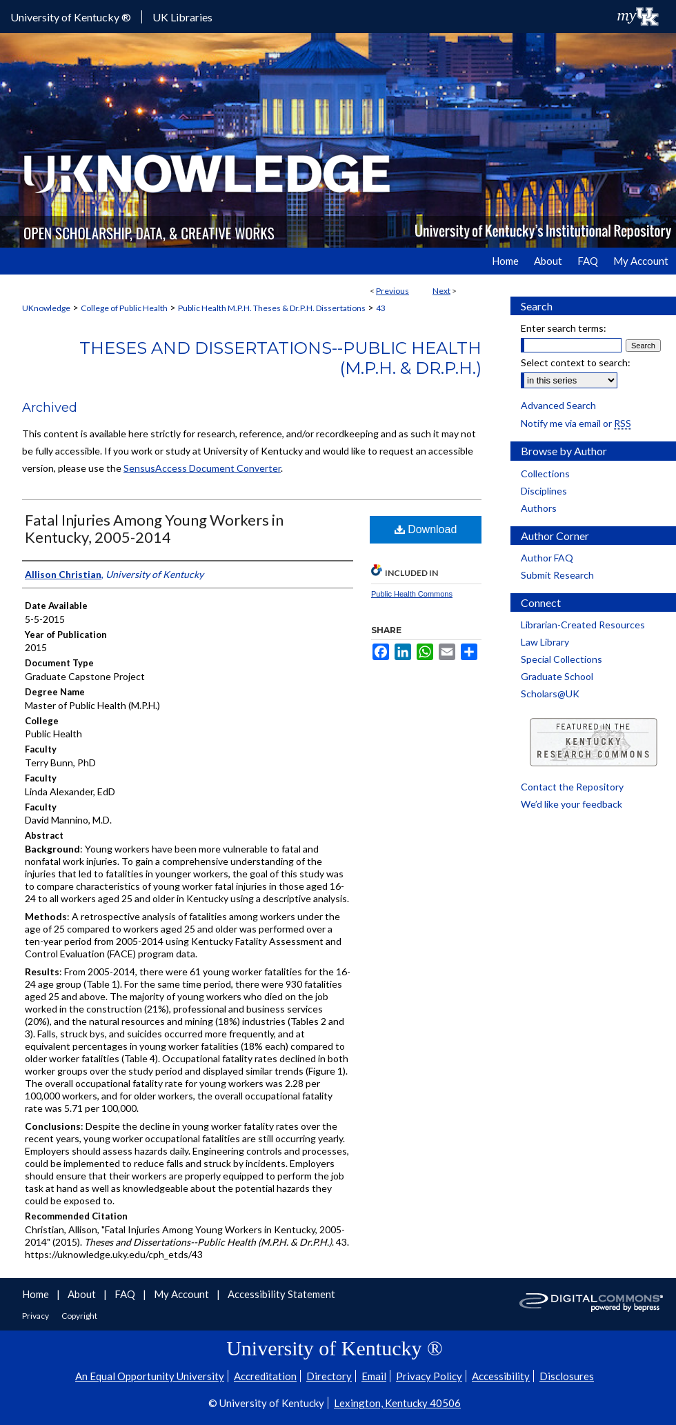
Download (426, 529)
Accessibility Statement (281, 1294)
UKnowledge (46, 308)
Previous (392, 291)
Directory (329, 1376)
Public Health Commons (412, 594)
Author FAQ (547, 558)
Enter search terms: (563, 328)
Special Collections (561, 659)
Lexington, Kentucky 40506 (397, 1403)
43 (381, 308)
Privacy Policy (429, 1376)
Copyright (79, 1316)
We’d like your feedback (571, 804)
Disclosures (566, 1376)
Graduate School (557, 676)
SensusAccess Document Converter (202, 468)
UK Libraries (182, 16)
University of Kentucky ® (70, 16)
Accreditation (265, 1376)
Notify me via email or (576, 423)
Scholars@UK (550, 693)
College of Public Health (124, 308)
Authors (539, 508)
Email (373, 1376)
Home (36, 1294)
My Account (182, 1294)
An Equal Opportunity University (149, 1376)
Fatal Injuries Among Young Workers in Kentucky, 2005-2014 (154, 528)
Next (441, 291)
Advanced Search (558, 405)
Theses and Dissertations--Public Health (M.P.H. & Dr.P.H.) (280, 358)
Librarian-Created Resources (583, 624)
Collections (545, 473)
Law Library (545, 642)
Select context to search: (575, 362)
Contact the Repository (572, 787)
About (83, 1294)
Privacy (36, 1316)
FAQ (126, 1294)
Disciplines (544, 491)
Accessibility (501, 1376)
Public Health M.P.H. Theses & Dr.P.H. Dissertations (272, 308)
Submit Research (557, 575)
